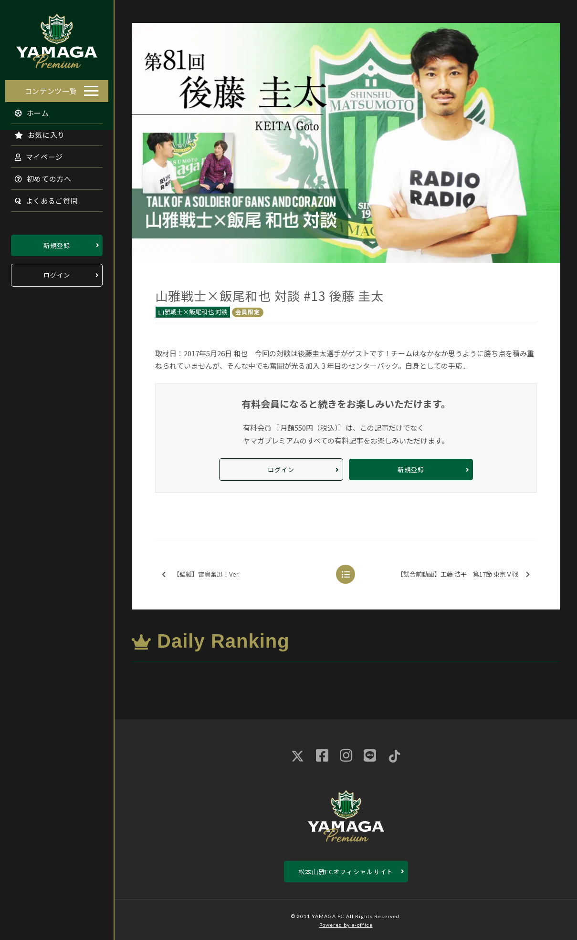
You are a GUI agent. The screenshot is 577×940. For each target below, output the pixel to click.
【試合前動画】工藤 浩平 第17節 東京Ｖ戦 (463, 574)
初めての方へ (38, 176)
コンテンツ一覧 (51, 88)
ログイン (56, 272)
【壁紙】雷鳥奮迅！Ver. (201, 574)
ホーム (27, 110)
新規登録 (56, 242)
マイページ (34, 154)
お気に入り (35, 132)
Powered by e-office (346, 925)
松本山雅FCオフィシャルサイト (345, 871)
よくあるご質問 (41, 198)
